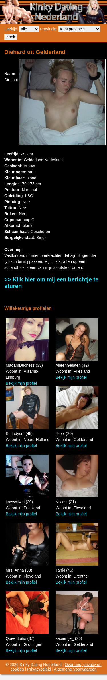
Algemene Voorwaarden (75, 669)
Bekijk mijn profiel (21, 383)
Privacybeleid (39, 669)
